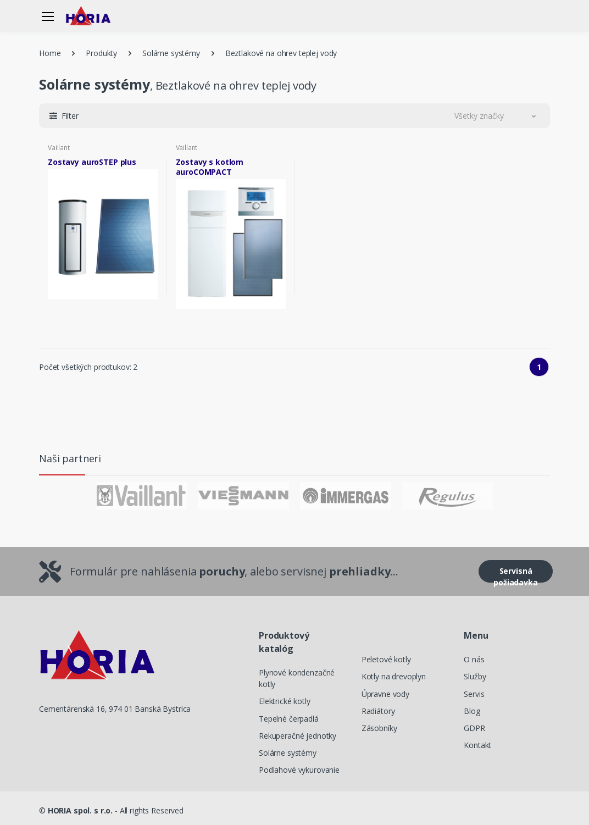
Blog (472, 711)
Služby (475, 676)
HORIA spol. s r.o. (80, 810)
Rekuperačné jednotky (297, 735)
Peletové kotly (386, 659)
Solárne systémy (171, 53)
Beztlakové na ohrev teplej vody (281, 53)
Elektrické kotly (284, 701)
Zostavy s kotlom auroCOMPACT (210, 167)
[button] (64, 115)
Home (49, 53)
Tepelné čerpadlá (289, 718)
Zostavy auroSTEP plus (92, 162)
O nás (474, 659)
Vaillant (59, 147)
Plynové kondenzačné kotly (297, 678)
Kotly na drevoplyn (394, 676)
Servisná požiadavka (515, 574)
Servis (474, 694)
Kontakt (477, 745)
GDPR (474, 728)
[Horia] (93, 15)
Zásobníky (379, 728)
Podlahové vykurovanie (299, 770)
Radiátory (378, 711)
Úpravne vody (385, 694)
